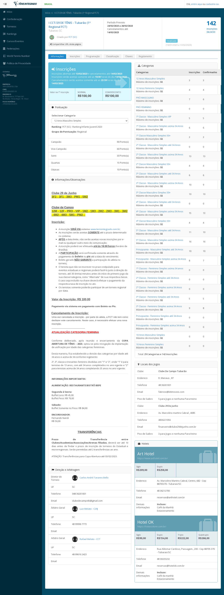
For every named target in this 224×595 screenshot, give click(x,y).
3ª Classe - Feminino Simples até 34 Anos (157, 296)
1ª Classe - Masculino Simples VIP (153, 116)
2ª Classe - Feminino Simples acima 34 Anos (159, 287)
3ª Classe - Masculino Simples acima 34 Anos (159, 183)
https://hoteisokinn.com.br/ (151, 526)
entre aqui (196, 4)
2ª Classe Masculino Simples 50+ (153, 164)
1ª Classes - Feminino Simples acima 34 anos (159, 268)
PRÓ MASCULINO (145, 97)
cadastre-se (212, 4)
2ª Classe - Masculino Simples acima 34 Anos (159, 154)
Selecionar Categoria (63, 115)
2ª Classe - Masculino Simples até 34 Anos (158, 145)
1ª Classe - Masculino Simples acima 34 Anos (159, 126)
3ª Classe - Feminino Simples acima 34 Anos (159, 306)
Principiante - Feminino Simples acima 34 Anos (160, 325)
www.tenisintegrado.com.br (105, 229)
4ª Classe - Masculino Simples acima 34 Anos (159, 211)
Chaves (128, 56)
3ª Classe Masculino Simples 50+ (153, 192)
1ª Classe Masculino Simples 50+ (153, 135)
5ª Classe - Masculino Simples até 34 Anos (158, 230)
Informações (57, 56)
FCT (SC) (73, 37)
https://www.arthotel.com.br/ (152, 458)
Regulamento (145, 56)
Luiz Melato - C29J (89, 508)
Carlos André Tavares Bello (94, 477)
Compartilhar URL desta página (65, 44)
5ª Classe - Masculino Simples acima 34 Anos (159, 240)
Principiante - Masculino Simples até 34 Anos (159, 249)
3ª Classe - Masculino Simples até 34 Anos (158, 173)
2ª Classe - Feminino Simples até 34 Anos (157, 277)
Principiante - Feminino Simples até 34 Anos (159, 315)
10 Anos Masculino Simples (150, 334)
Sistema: (6, 72)
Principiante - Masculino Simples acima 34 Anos (161, 259)
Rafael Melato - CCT (90, 539)
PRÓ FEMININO (143, 107)
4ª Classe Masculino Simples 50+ (153, 220)
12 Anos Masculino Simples (150, 78)
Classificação (112, 56)
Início (47, 12)
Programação (93, 56)
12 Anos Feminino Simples (150, 88)
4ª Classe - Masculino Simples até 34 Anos (158, 202)
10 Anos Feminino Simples (150, 344)
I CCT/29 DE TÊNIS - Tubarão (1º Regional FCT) (76, 12)
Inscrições (75, 56)
